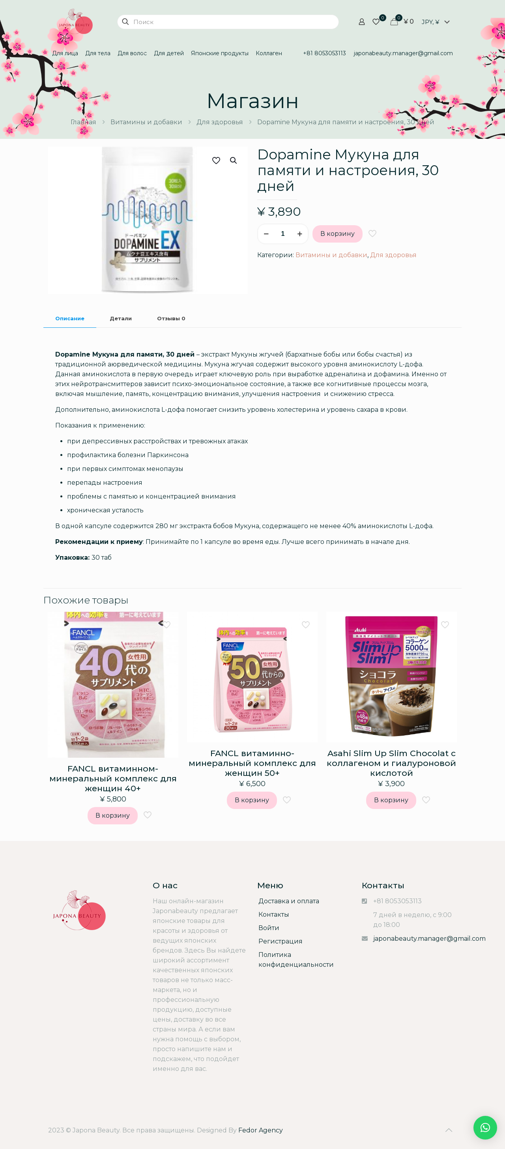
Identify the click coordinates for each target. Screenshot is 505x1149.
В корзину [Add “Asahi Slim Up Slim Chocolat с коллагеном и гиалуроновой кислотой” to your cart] (391, 800)
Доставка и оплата (288, 901)
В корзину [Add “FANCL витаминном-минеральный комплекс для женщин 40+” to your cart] (112, 815)
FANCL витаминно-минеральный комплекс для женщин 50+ (252, 763)
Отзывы (171, 318)
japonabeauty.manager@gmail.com (429, 938)
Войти (268, 928)
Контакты (273, 914)
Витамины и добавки (146, 122)
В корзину (337, 233)
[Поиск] (228, 22)
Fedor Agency (260, 1130)
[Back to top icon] (448, 1130)
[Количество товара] (283, 234)
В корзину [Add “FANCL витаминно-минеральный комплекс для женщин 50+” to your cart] (252, 800)
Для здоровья (219, 122)
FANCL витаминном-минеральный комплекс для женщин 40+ (113, 778)
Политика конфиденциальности (296, 959)
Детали (121, 318)
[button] (485, 1128)
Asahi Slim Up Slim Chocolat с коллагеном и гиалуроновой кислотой (391, 763)
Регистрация (280, 941)
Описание (69, 318)
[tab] (69, 318)
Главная (83, 122)
